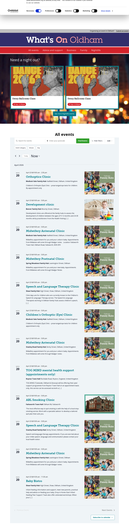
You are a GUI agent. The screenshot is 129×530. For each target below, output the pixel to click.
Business (71, 39)
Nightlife (96, 39)
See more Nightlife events (64, 103)
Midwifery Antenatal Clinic (45, 220)
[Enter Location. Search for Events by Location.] (60, 130)
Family (83, 39)
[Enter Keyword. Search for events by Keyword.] (29, 130)
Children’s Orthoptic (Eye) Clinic (49, 304)
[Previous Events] (15, 145)
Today (26, 145)
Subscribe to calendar (101, 506)
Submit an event (122, 20)
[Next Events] (19, 145)
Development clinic (40, 193)
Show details (105, 9)
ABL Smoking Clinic (40, 389)
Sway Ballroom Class (23, 87)
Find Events (82, 130)
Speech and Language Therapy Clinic (52, 276)
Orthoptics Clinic (38, 166)
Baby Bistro (34, 470)
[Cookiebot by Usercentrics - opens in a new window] (13, 9)
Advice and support (53, 39)
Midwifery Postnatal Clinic (45, 248)
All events (33, 39)
